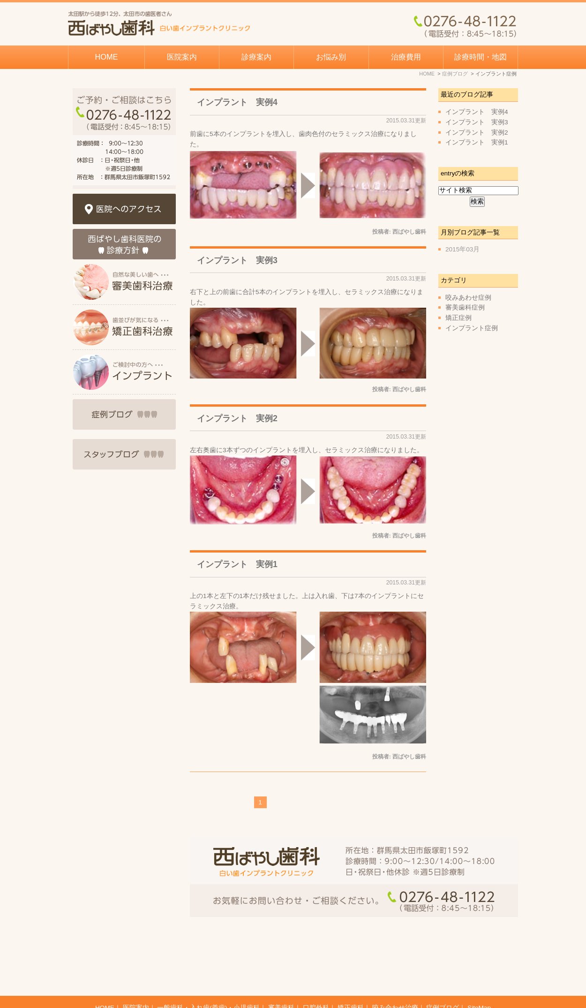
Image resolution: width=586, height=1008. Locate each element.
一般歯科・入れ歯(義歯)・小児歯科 (208, 985)
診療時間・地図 (480, 57)
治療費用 (406, 57)
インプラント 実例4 (237, 102)
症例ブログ (442, 985)
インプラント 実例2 (237, 418)
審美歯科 (281, 985)
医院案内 (136, 985)
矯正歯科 (351, 985)
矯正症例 (458, 317)
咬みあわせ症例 (468, 297)
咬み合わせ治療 (395, 985)
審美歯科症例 (465, 307)
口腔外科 (316, 985)
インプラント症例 (471, 328)
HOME (106, 57)
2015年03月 (462, 249)
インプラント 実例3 (237, 260)
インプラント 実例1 (237, 564)
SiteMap (479, 985)
